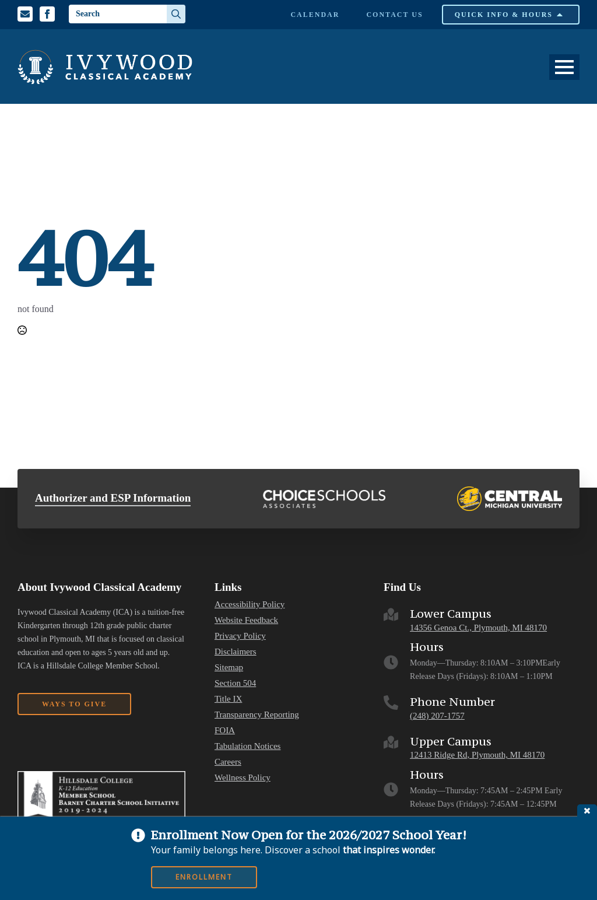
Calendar (314, 14)
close (587, 810)
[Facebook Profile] (47, 14)
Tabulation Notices (248, 746)
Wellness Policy (243, 777)
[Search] (176, 14)
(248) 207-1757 (437, 715)
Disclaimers (236, 651)
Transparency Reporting (257, 714)
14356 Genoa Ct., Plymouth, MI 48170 (478, 627)
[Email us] (25, 14)
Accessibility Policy (250, 604)
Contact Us (394, 14)
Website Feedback (246, 620)
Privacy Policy (240, 636)
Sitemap (229, 667)
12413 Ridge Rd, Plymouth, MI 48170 (477, 754)
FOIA (225, 730)
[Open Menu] (564, 67)
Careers (228, 762)
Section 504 (235, 683)
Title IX (228, 699)
